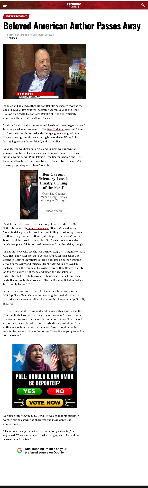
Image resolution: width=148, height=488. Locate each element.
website (23, 251)
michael (13, 38)
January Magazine (38, 228)
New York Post (56, 129)
